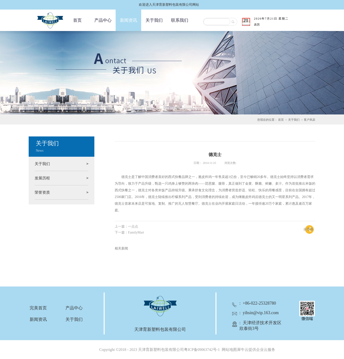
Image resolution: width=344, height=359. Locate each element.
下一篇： (129, 232)
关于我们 (294, 119)
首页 (77, 20)
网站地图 (228, 350)
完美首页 (38, 308)
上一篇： (126, 226)
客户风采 (309, 119)
